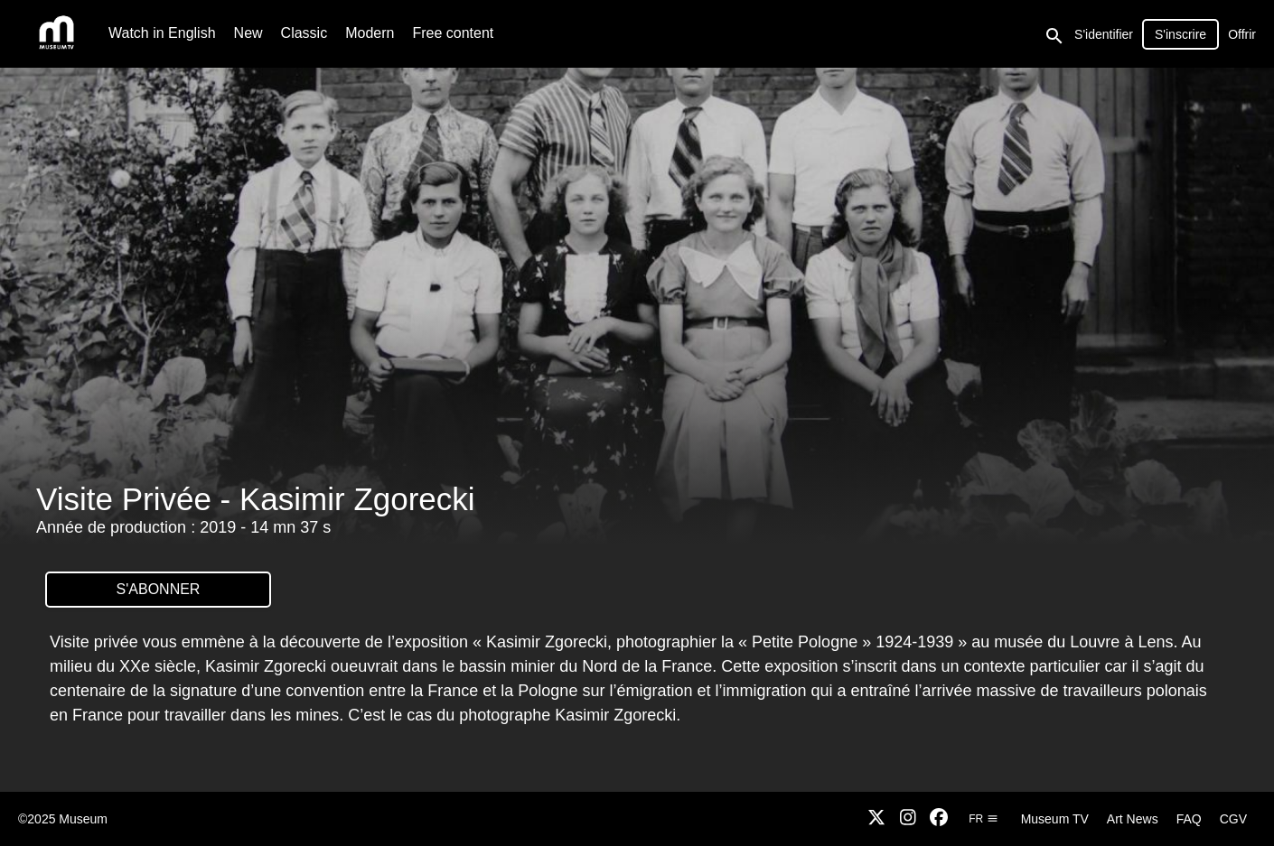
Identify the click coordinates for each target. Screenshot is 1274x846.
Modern (369, 33)
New (248, 33)
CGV (1233, 819)
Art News (1132, 819)
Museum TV (1055, 819)
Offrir (1242, 34)
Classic (304, 33)
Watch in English (162, 33)
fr (983, 819)
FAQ (1189, 819)
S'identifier (1103, 34)
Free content (452, 33)
